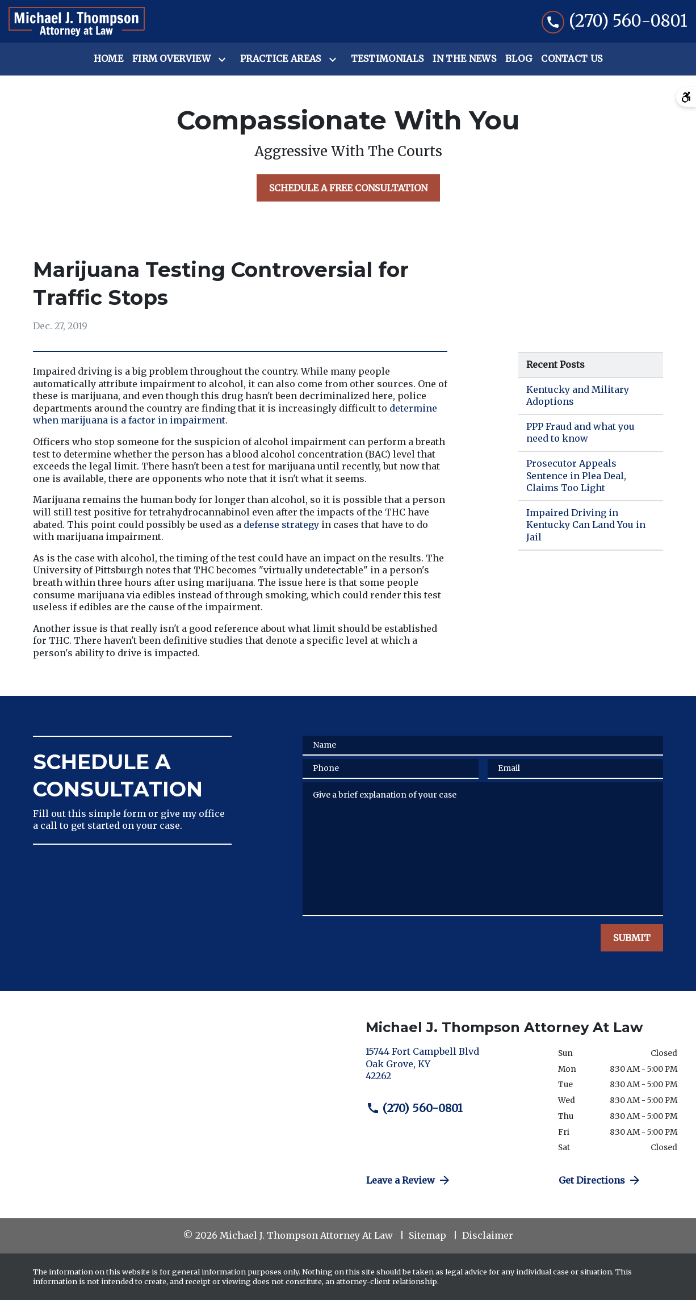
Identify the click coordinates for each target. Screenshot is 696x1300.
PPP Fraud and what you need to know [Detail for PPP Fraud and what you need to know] (580, 432)
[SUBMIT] (632, 937)
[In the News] (464, 59)
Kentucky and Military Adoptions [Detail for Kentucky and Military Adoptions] (577, 396)
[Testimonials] (387, 59)
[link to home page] (77, 21)
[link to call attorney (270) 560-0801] (614, 21)
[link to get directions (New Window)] (453, 1069)
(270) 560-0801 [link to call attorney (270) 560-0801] (414, 1108)
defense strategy (281, 524)
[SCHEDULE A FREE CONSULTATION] (348, 188)
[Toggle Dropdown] (224, 59)
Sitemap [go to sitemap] (427, 1235)
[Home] (108, 59)
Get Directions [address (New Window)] (600, 1180)
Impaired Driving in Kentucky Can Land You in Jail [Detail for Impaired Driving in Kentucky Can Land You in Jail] (585, 525)
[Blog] (518, 59)
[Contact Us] (571, 59)
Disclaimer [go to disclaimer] (487, 1235)
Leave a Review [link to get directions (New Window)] (408, 1180)
